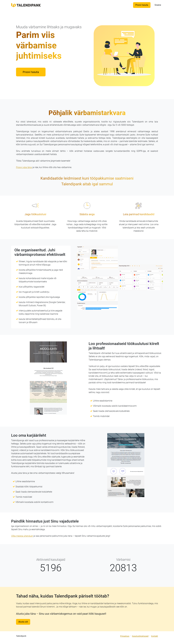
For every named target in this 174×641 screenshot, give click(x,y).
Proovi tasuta (141, 5)
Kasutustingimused (140, 636)
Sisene (158, 5)
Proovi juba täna (24, 167)
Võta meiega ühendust (22, 536)
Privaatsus (124, 636)
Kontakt (154, 636)
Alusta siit (23, 621)
